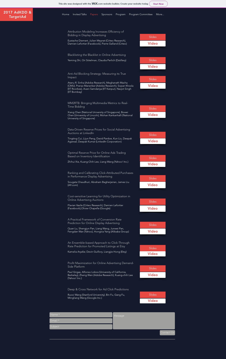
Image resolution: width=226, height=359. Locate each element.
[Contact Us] (167, 332)
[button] (153, 37)
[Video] (153, 43)
